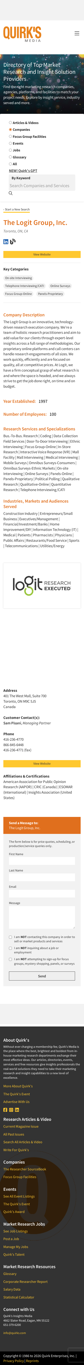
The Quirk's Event (16, 1094)
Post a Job (11, 1238)
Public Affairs (13, 540)
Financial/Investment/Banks (25, 524)
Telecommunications (21, 545)
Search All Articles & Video (22, 1142)
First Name (16, 854)
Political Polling (47, 478)
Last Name (16, 870)
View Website (42, 254)
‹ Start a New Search (16, 209)
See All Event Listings (19, 1196)
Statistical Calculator (18, 1297)
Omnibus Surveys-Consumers (52, 462)
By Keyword (21, 178)
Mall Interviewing (30, 457)
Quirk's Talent (13, 1254)
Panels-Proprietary (18, 478)
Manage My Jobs (15, 1246)
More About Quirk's (18, 1086)
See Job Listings (15, 1231)
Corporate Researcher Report (25, 1281)
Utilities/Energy (52, 545)
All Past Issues (13, 1134)
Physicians (63, 534)
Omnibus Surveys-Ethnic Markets (29, 468)
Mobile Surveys (15, 462)
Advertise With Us (16, 1101)
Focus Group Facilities (19, 1176)
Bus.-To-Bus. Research (20, 435)
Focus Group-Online (40, 446)
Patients (24, 534)
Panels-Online (61, 473)
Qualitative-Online (34, 484)
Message (14, 903)
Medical (9, 534)
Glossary (9, 1273)
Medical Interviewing (62, 457)
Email (12, 887)
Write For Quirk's (16, 1150)
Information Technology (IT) (55, 529)
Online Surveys (36, 473)
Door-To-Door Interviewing (47, 441)
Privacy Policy (13, 1360)
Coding (45, 435)
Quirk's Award (14, 1211)
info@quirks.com (14, 1333)
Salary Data (11, 1289)
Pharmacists (43, 534)
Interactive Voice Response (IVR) (45, 451)
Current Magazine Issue (21, 1126)
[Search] (42, 185)
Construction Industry (20, 513)
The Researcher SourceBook (24, 1169)
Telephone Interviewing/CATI (42, 489)
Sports (74, 540)
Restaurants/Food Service (46, 540)
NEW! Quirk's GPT (23, 170)
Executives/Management (38, 518)
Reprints (32, 1360)
